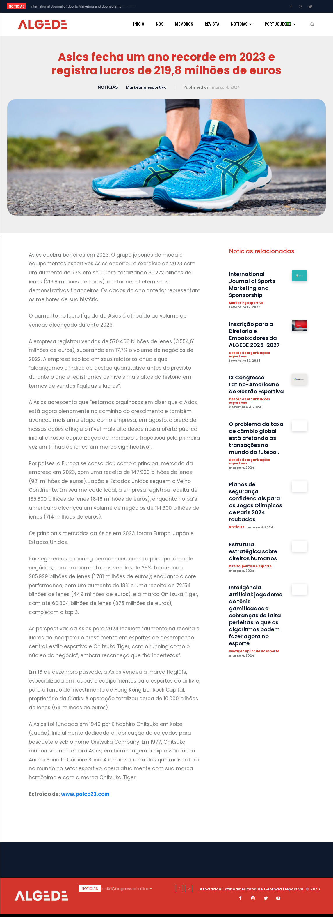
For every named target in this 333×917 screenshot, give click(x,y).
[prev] (174, 6)
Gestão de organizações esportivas (252, 356)
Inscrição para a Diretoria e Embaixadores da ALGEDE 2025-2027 (81, 6)
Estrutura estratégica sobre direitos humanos (256, 575)
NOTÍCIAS (108, 87)
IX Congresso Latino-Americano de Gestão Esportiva (256, 389)
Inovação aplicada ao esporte (249, 677)
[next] (183, 6)
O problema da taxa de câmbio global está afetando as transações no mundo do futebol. (253, 454)
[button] (312, 24)
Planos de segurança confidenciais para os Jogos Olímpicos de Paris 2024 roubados (256, 525)
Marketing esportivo (146, 87)
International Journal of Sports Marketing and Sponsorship (254, 284)
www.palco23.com (85, 794)
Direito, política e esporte (252, 590)
